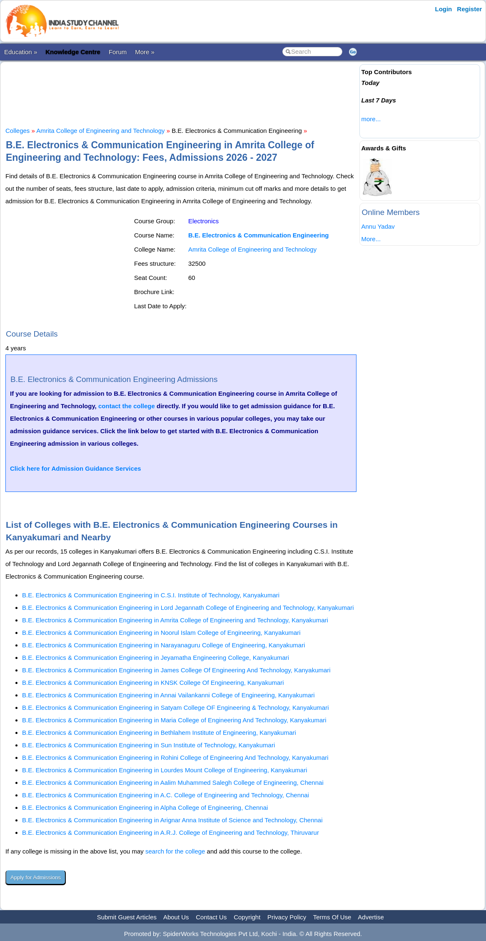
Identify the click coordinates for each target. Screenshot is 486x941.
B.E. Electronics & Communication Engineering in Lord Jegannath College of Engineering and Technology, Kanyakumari (188, 607)
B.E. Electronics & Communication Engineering (258, 235)
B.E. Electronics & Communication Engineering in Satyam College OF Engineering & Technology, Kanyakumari (175, 707)
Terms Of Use (332, 917)
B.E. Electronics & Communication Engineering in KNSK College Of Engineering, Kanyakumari (153, 682)
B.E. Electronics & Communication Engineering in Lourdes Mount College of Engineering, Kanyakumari (164, 770)
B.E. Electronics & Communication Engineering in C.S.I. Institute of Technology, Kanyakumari (150, 595)
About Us (176, 917)
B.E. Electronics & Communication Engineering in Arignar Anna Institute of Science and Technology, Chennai (172, 820)
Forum (118, 51)
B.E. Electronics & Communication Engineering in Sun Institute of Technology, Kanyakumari (148, 745)
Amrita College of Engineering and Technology (100, 130)
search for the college (175, 851)
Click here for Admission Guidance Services (75, 468)
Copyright (247, 917)
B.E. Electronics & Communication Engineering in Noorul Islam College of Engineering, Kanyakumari (161, 632)
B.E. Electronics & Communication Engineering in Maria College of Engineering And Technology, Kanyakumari (174, 720)
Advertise (371, 917)
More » (145, 51)
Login (443, 8)
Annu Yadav (377, 226)
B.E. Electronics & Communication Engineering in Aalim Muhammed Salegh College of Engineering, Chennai (173, 782)
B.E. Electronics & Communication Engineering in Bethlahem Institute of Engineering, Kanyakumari (159, 732)
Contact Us (211, 917)
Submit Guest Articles (127, 917)
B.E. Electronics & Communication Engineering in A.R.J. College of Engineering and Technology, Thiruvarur (170, 832)
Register (469, 8)
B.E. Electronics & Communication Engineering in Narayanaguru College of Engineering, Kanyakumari (163, 645)
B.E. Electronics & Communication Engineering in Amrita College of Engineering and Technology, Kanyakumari (175, 620)
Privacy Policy (286, 917)
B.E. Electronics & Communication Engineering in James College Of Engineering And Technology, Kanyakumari (176, 670)
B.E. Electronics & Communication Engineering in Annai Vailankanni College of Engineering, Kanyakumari (168, 695)
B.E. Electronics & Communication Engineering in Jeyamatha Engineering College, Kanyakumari (155, 657)
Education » (20, 51)
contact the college (126, 405)
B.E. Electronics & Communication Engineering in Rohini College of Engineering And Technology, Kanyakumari (175, 757)
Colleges (17, 130)
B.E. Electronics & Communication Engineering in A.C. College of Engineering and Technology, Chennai (165, 795)
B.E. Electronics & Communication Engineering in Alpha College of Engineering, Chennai (145, 807)
